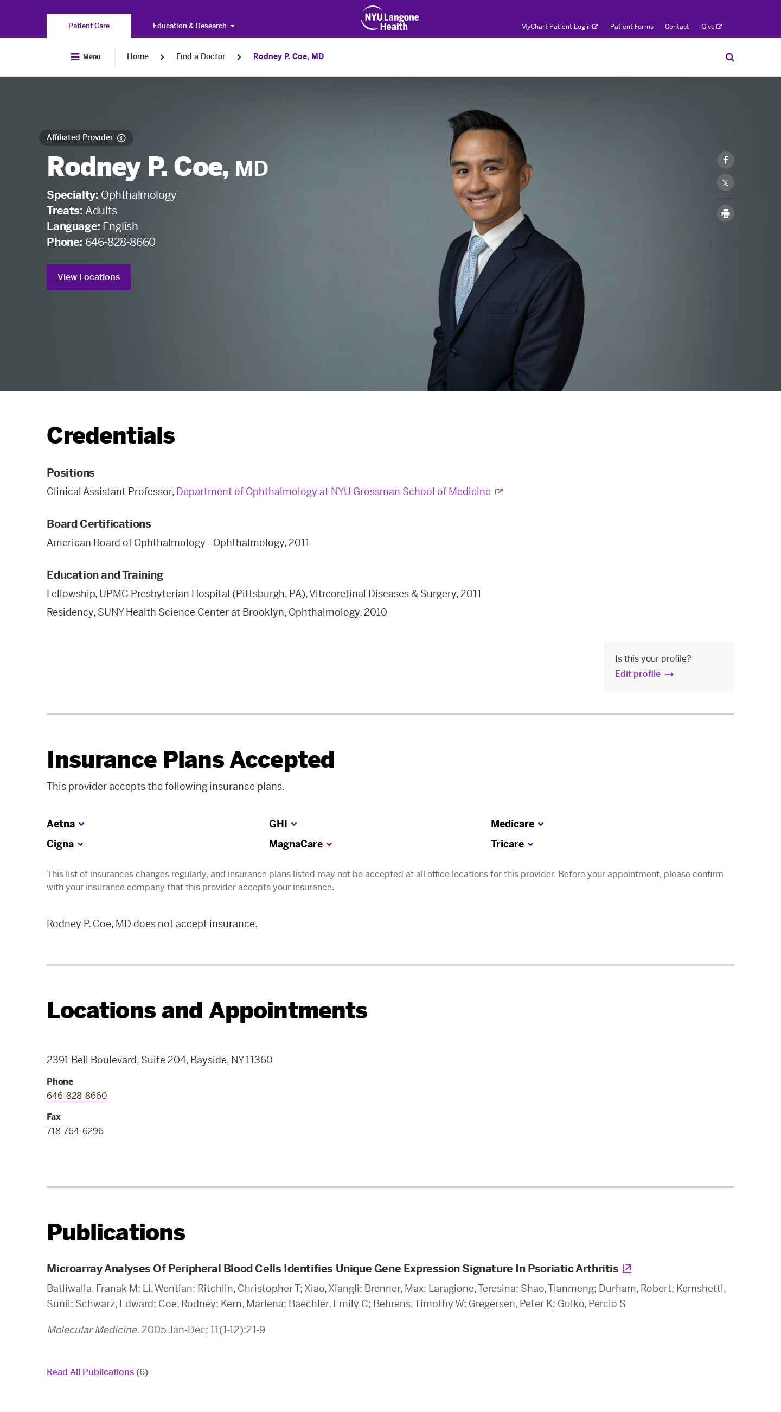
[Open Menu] (86, 57)
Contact (677, 26)
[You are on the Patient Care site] (89, 25)
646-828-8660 (120, 242)
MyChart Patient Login (559, 26)
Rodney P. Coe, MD (288, 56)
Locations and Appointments (207, 1010)
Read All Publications (97, 1372)
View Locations (88, 277)
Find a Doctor (201, 56)
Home (138, 56)
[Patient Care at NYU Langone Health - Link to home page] (390, 18)
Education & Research (193, 26)
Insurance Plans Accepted (191, 760)
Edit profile (638, 674)
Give (711, 26)
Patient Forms (632, 26)
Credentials (111, 435)
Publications (116, 1232)
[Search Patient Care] (730, 57)
